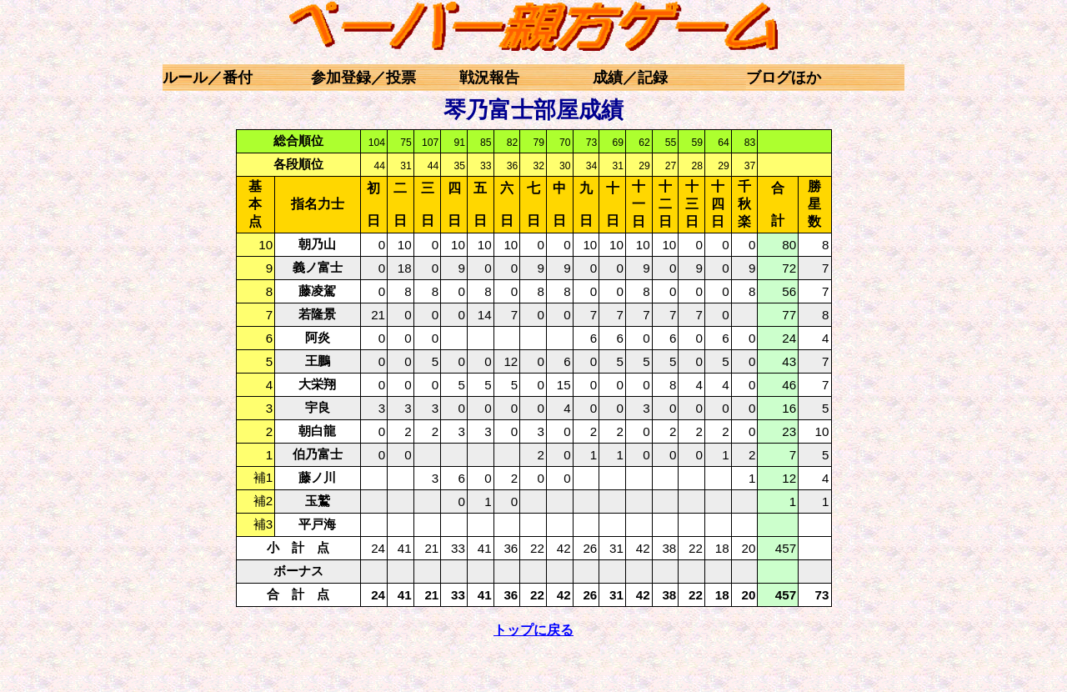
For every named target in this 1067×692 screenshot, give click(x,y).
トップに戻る (533, 630)
